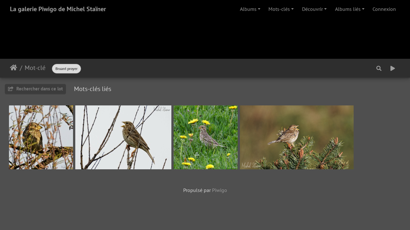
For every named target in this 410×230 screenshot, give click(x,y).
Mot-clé (35, 68)
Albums (248, 9)
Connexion (384, 9)
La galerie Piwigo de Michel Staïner (58, 9)
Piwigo (219, 190)
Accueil (13, 68)
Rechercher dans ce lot (35, 89)
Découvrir (312, 9)
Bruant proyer (66, 68)
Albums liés (348, 9)
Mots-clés (279, 9)
